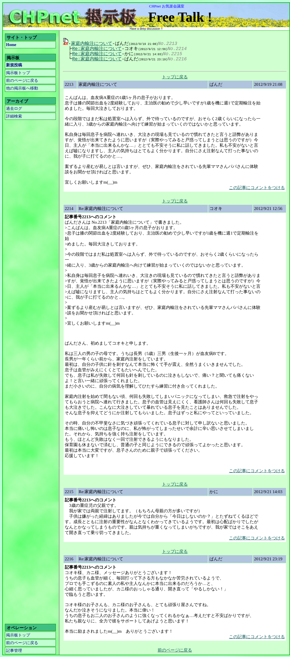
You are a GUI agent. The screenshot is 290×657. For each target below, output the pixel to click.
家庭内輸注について (91, 43)
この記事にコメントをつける (257, 187)
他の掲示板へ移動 (22, 88)
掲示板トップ (18, 73)
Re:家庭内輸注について (95, 48)
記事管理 (14, 650)
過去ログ (14, 108)
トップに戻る (175, 76)
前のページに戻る (22, 80)
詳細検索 (14, 116)
